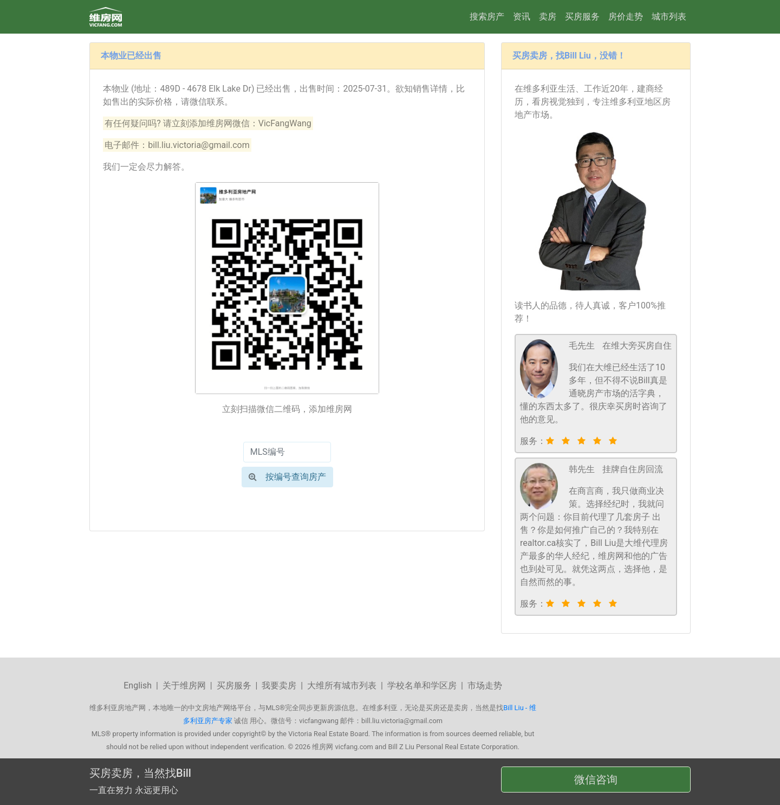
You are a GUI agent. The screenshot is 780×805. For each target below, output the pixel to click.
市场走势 (484, 685)
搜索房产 (487, 16)
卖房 (547, 16)
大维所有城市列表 (341, 685)
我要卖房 (279, 685)
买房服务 (582, 16)
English (137, 685)
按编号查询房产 (287, 477)
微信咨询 (596, 779)
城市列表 (669, 16)
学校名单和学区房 (422, 685)
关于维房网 (184, 685)
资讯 (521, 16)
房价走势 (625, 16)
